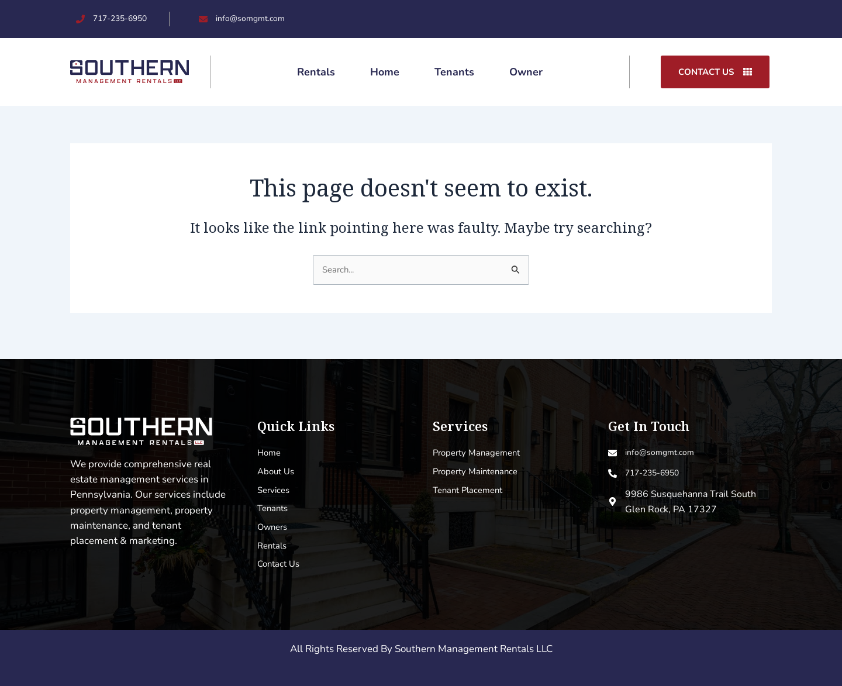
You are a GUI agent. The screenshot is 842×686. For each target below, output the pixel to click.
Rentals (316, 73)
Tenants (454, 73)
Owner (526, 73)
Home (384, 73)
